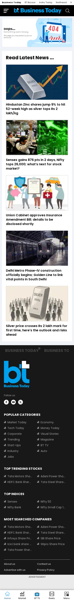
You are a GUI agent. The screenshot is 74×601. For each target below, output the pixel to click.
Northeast (61, 2)
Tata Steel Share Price (53, 482)
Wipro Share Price (53, 544)
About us (9, 564)
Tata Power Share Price (19, 550)
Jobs (10, 457)
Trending (13, 439)
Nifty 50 (46, 502)
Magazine (47, 439)
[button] (66, 596)
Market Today (16, 422)
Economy (47, 422)
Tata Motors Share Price (19, 476)
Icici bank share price (19, 544)
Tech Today (15, 428)
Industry (13, 451)
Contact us (44, 564)
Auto (44, 451)
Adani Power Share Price (53, 476)
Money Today (50, 428)
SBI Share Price (51, 538)
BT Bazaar (30, 2)
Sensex (12, 502)
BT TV (44, 445)
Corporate (14, 434)
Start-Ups (14, 445)
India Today (45, 2)
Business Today (11, 2)
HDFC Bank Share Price (19, 482)
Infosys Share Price (19, 538)
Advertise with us (14, 570)
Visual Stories (50, 434)
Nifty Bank (14, 507)
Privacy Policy (45, 570)
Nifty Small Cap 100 (53, 507)
